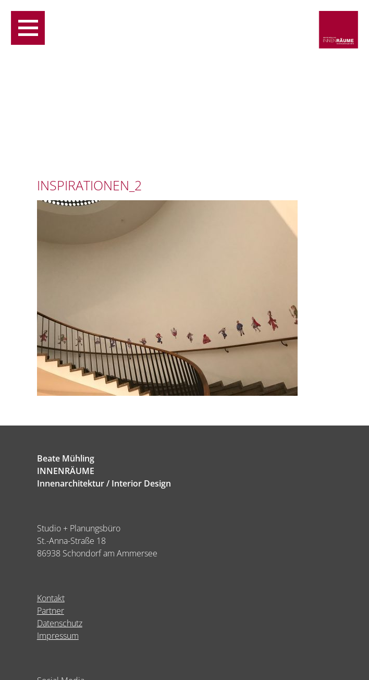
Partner (50, 610)
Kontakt (51, 598)
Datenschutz (59, 623)
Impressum (58, 635)
